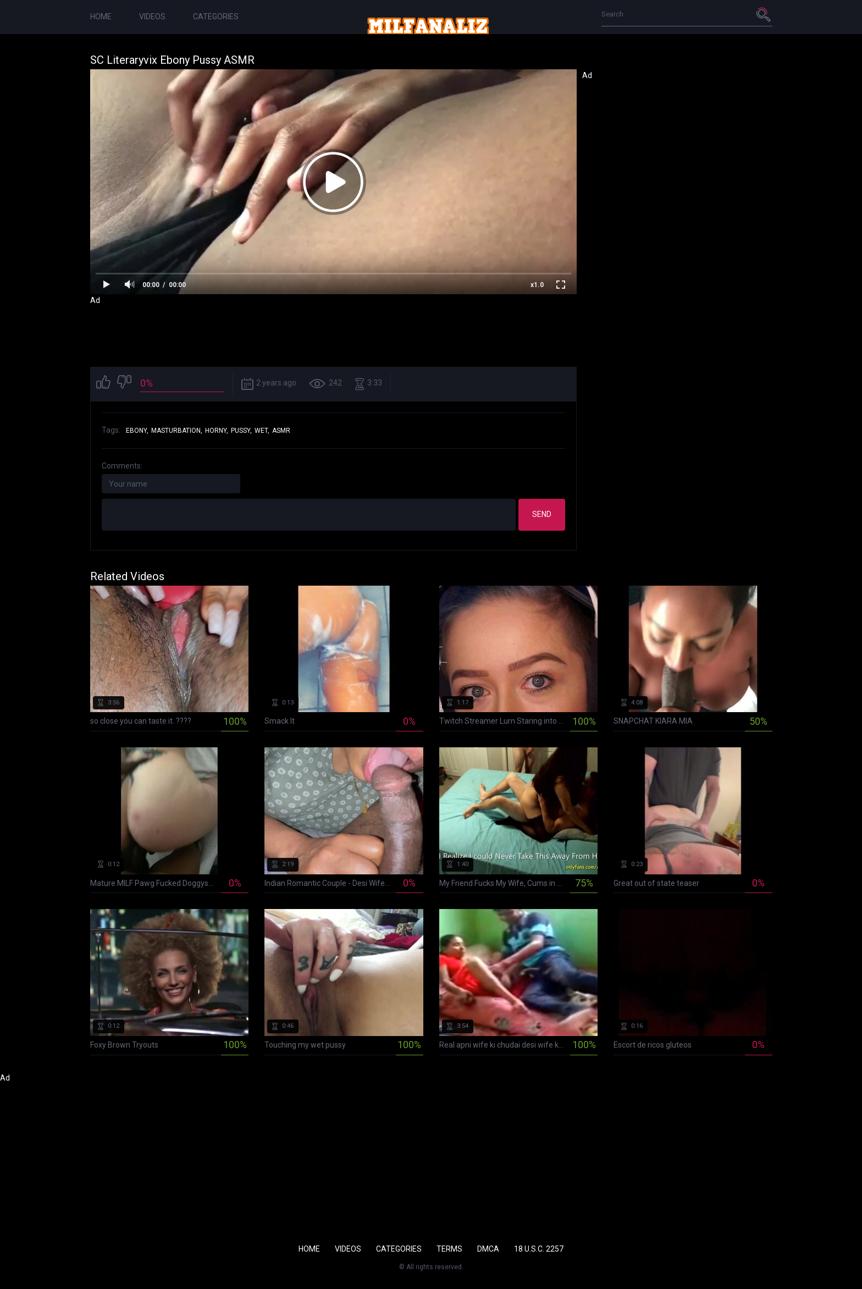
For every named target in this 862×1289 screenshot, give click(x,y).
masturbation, (176, 430)
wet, (262, 430)
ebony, (137, 430)
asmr (281, 430)
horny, (216, 430)
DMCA (488, 1248)
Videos (152, 16)
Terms (449, 1248)
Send (541, 514)
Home (101, 16)
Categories (216, 16)
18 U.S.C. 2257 (538, 1248)
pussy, (241, 430)
